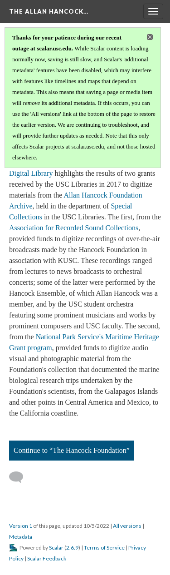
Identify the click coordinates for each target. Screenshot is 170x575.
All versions (127, 525)
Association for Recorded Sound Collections (73, 228)
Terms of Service (104, 547)
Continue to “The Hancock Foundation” (72, 450)
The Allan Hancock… (48, 11)
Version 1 (20, 525)
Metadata (20, 536)
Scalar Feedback (46, 558)
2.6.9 (72, 547)
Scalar (56, 547)
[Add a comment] (20, 477)
